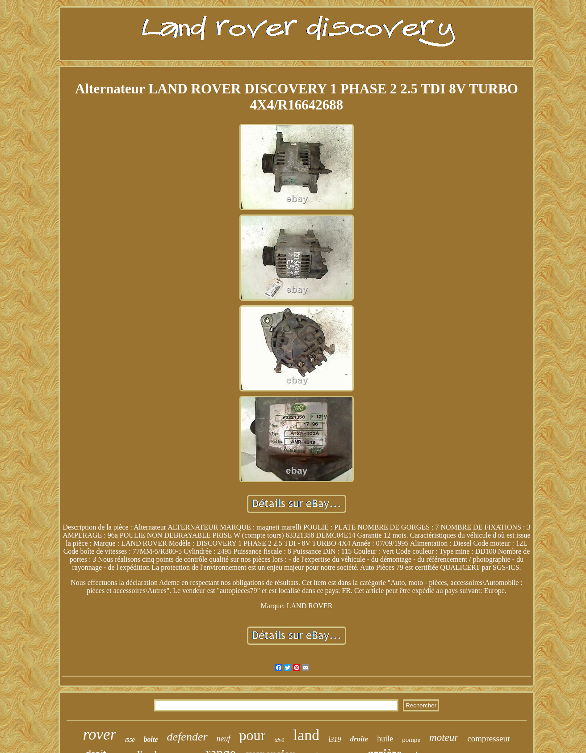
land (306, 735)
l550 (129, 740)
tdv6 (279, 739)
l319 (334, 739)
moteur (443, 737)
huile (385, 738)
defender (187, 736)
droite (359, 739)
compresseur (488, 738)
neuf (223, 738)
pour (252, 735)
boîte (151, 739)
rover (100, 734)
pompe (411, 739)
